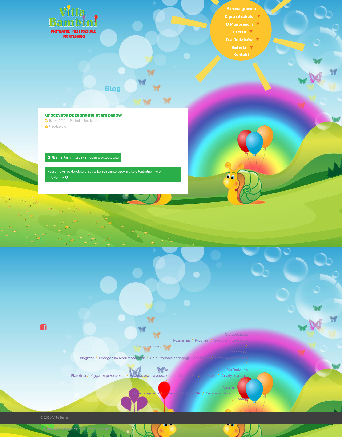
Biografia (87, 358)
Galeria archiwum (220, 393)
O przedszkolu (239, 16)
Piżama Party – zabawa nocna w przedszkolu (83, 157)
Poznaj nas (181, 341)
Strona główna (241, 9)
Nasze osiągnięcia (145, 393)
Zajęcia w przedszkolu (108, 376)
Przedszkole (57, 126)
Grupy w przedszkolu (231, 341)
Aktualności (187, 376)
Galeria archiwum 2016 (182, 393)
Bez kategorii (93, 120)
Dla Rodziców (239, 40)
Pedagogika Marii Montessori (122, 358)
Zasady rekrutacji (234, 376)
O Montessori (239, 24)
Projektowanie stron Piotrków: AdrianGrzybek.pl (76, 429)
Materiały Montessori (231, 358)
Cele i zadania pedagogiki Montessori (180, 358)
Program (202, 341)
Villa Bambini (62, 417)
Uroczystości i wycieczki (149, 376)
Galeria (239, 47)
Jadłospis (209, 376)
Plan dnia (78, 376)
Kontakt (241, 54)
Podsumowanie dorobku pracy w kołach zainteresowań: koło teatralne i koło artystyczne (104, 174)
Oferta (239, 32)
